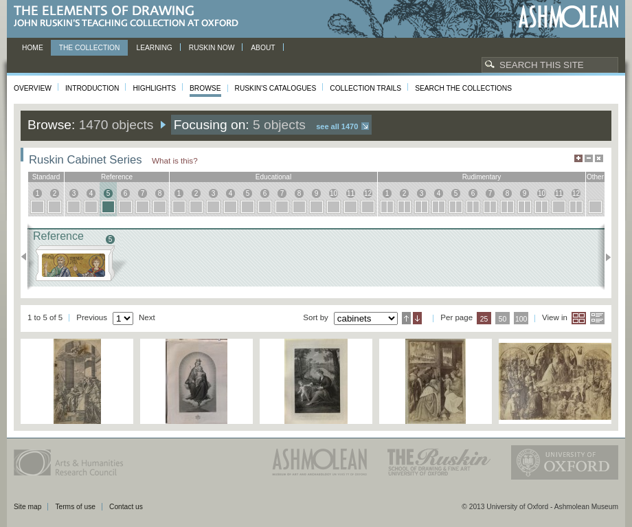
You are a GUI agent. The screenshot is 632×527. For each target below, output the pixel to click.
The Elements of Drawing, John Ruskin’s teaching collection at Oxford (130, 16)
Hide (599, 158)
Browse (205, 88)
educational (273, 177)
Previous (28, 257)
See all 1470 (337, 126)
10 (333, 193)
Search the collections (463, 88)
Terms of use (75, 507)
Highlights (154, 88)
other (595, 177)
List (597, 318)
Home (32, 48)
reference (117, 177)
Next (604, 257)
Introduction (92, 88)
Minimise (589, 158)
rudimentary (481, 177)
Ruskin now (212, 48)
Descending (417, 318)
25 (484, 319)
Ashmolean (568, 16)
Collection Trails (365, 88)
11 (350, 193)
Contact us (126, 507)
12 (368, 193)
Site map (27, 507)
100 (521, 319)
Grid (579, 318)
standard (46, 177)
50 (503, 319)
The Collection (89, 48)
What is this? (175, 160)
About (263, 48)
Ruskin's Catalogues (276, 88)
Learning (154, 48)
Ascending (406, 318)
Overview (33, 88)
